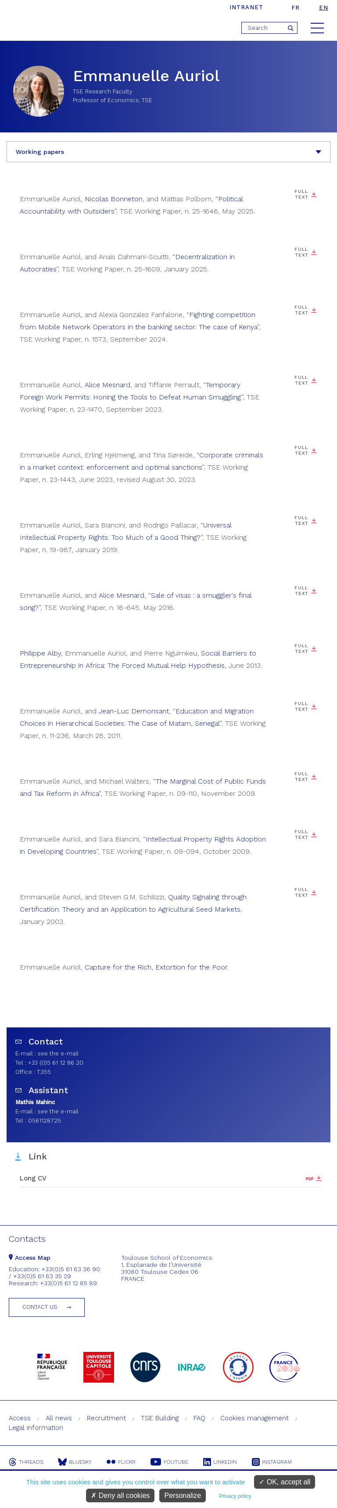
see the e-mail (58, 1053)
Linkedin (220, 1462)
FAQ (199, 1418)
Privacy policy (235, 1496)
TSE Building (160, 1418)
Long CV (33, 1178)
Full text (301, 310)
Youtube (169, 1462)
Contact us (39, 1307)
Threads (26, 1462)
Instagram (272, 1462)
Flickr (121, 1462)
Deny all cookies (120, 1495)
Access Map (29, 1257)
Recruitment (106, 1418)
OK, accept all (284, 1482)
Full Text (301, 194)
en (323, 7)
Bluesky (75, 1462)
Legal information (36, 1428)
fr (295, 7)
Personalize (182, 1495)
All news (59, 1418)
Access (20, 1418)
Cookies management (254, 1418)
